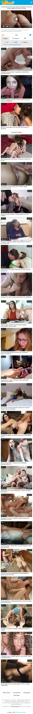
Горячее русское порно (15, 44)
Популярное (26, 692)
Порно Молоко (20, 712)
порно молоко (15, 706)
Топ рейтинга (16, 692)
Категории (16, 695)
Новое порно (6, 692)
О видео (5, 38)
